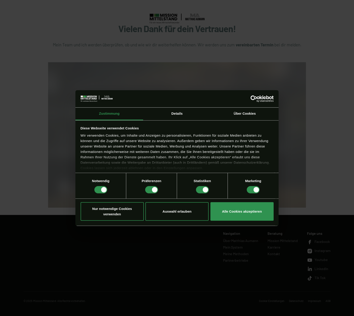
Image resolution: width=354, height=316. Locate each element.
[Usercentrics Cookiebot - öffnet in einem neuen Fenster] (254, 98)
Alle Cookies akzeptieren (242, 211)
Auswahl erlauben (177, 211)
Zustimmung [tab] (109, 113)
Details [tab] (177, 113)
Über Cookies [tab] (245, 113)
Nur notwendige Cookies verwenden (112, 211)
